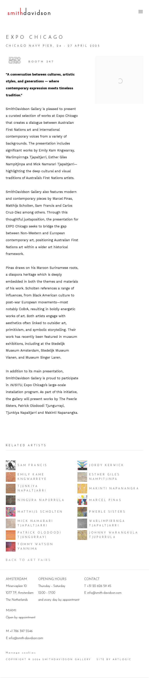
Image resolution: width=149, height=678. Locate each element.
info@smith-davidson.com (26, 638)
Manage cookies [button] (21, 653)
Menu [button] (140, 12)
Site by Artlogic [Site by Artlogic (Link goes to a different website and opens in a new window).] (114, 659)
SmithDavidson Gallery (29, 11)
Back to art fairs (28, 560)
